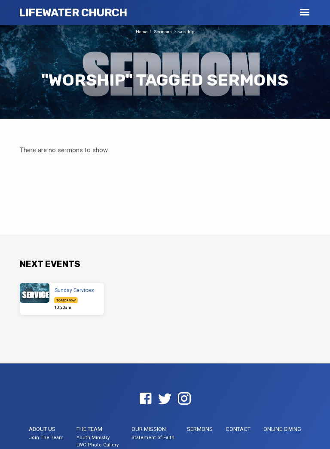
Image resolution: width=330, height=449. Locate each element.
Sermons (163, 31)
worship (186, 31)
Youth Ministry (93, 437)
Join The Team (46, 437)
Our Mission (148, 429)
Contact (238, 429)
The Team (89, 429)
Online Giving (282, 429)
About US (42, 429)
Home (141, 31)
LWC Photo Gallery (97, 445)
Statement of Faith (152, 437)
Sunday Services (74, 290)
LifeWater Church (73, 12)
